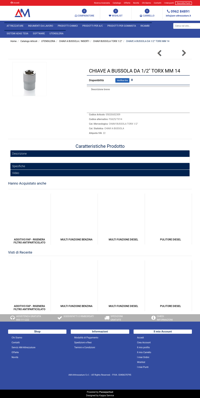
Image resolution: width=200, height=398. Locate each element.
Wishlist (141, 362)
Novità (136, 3)
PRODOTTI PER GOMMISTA (121, 25)
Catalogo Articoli (28, 41)
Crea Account (144, 342)
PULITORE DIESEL (170, 239)
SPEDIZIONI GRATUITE (117, 318)
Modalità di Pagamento (86, 337)
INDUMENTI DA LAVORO (40, 25)
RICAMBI (145, 25)
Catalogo (117, 3)
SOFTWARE (39, 33)
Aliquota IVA (95, 133)
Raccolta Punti (183, 3)
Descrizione (19, 153)
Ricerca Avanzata (102, 3)
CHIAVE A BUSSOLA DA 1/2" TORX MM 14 (147, 41)
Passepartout (106, 392)
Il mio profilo (143, 347)
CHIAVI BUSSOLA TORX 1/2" (107, 41)
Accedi (15, 3)
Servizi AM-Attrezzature (23, 347)
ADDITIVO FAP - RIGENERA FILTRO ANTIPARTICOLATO (29, 241)
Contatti (157, 3)
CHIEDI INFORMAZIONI (165, 318)
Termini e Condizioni (84, 347)
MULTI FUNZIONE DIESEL (123, 239)
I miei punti (169, 3)
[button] (184, 53)
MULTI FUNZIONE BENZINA (76, 239)
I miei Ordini (143, 357)
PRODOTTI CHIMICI (68, 25)
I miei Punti (142, 367)
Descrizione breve (100, 89)
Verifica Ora (122, 80)
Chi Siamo (146, 3)
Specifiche (18, 166)
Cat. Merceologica (98, 123)
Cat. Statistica (96, 128)
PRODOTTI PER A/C (92, 25)
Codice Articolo (97, 114)
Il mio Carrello (144, 352)
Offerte (127, 3)
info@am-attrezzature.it (178, 15)
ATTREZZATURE (15, 25)
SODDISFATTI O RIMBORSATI (79, 316)
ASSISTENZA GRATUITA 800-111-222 (28, 318)
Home (13, 41)
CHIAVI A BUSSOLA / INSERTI (74, 41)
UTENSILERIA (56, 33)
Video (15, 173)
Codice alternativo (98, 119)
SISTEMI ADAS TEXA (17, 33)
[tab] (100, 153)
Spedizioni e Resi (83, 342)
